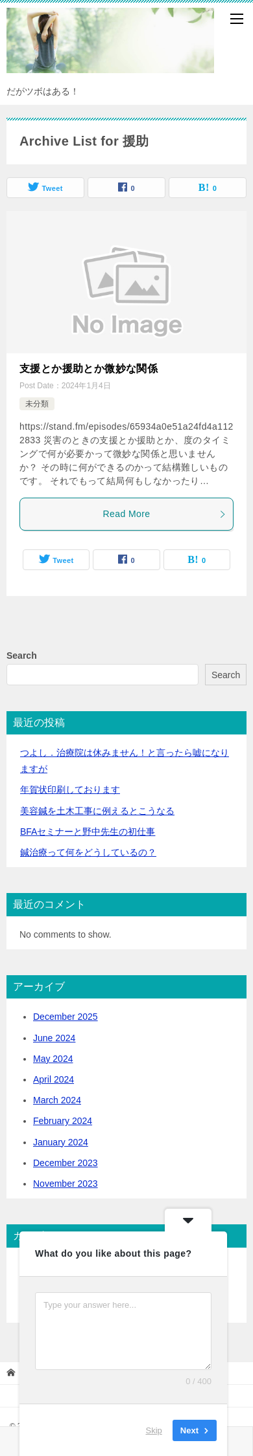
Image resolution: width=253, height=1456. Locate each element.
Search (21, 655)
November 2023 (65, 1183)
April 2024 (53, 1079)
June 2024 (54, 1038)
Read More (164, 514)
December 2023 (65, 1163)
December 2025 (65, 1016)
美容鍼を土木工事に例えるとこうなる (97, 811)
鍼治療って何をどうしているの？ (88, 852)
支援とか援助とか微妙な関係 (88, 368)
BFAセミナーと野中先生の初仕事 (87, 831)
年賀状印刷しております (70, 789)
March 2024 (57, 1100)
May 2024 (53, 1058)
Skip (154, 1430)
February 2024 (62, 1121)
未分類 (37, 403)
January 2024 (60, 1142)
